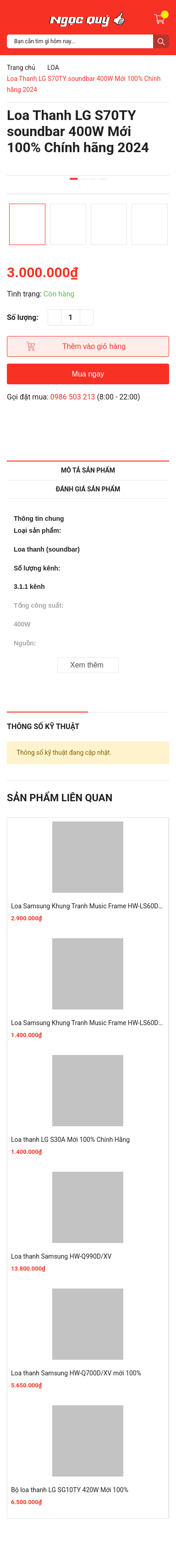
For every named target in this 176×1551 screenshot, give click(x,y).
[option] (88, 193)
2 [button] (83, 179)
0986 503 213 (72, 397)
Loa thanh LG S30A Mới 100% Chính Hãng (70, 1139)
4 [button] (103, 179)
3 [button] (93, 179)
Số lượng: (22, 317)
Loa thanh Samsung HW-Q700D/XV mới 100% (76, 1373)
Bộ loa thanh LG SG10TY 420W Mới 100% (69, 1490)
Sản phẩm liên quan (59, 798)
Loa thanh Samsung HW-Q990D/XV (61, 1256)
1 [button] (74, 179)
